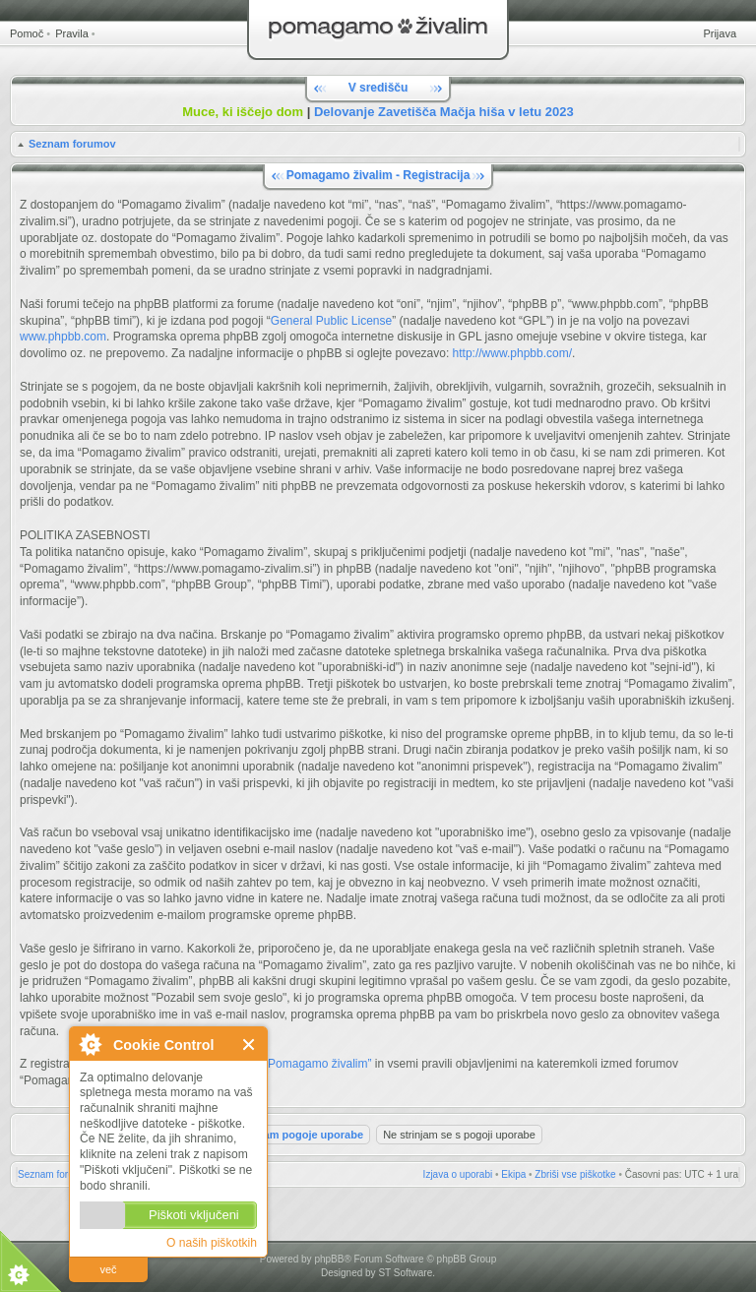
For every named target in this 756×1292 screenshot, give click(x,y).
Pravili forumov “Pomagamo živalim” (276, 1064)
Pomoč (26, 33)
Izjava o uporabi (458, 1174)
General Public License (331, 321)
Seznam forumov (72, 144)
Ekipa (513, 1174)
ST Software (405, 1272)
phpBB (329, 1259)
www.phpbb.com (63, 336)
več (107, 1269)
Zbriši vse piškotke (575, 1174)
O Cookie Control (89, 1044)
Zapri (249, 1044)
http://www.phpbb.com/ (512, 353)
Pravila (72, 33)
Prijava (719, 33)
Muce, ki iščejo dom (242, 111)
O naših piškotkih (211, 1243)
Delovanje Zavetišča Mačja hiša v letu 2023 (444, 111)
